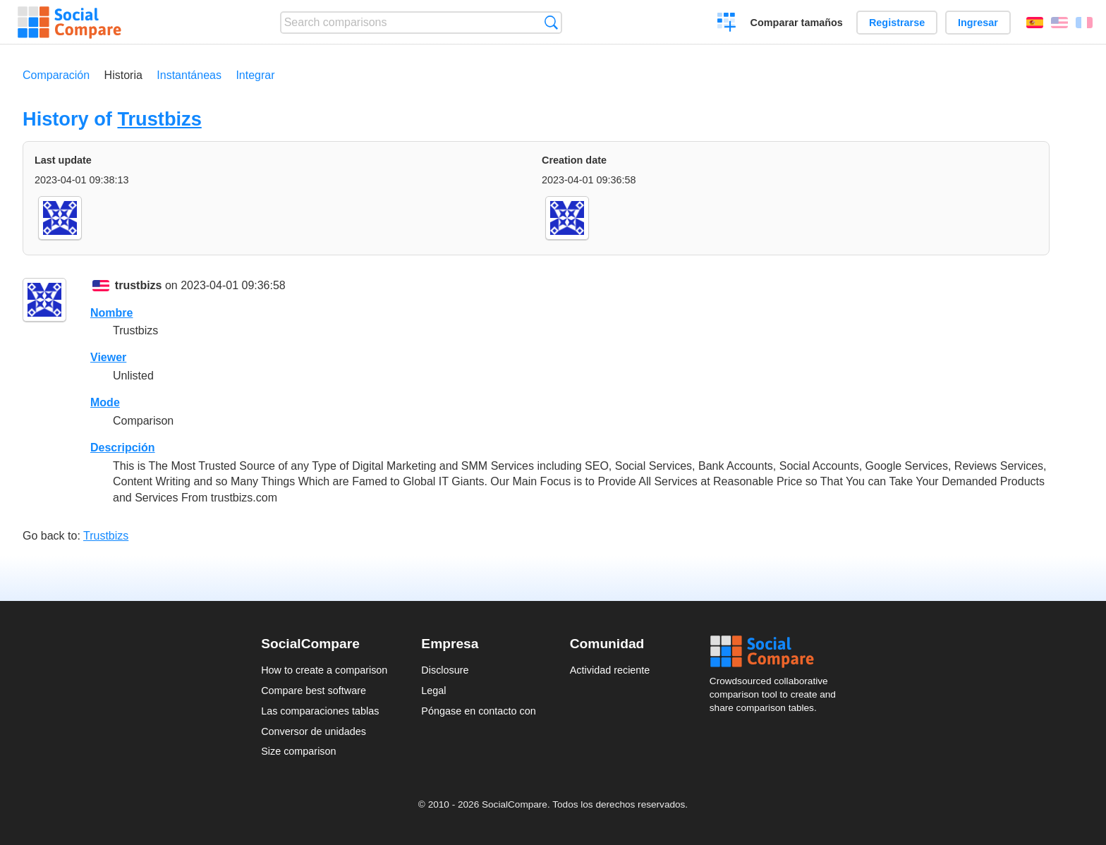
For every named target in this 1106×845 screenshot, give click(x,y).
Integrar (255, 75)
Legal (433, 690)
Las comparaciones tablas (320, 711)
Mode (105, 402)
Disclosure (444, 670)
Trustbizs (159, 119)
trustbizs (138, 285)
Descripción (122, 448)
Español (1034, 22)
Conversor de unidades (313, 731)
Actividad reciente (610, 670)
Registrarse (897, 22)
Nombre (111, 313)
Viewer (108, 357)
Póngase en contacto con (478, 711)
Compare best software (313, 690)
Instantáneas (189, 75)
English (1059, 22)
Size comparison (298, 751)
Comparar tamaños (796, 22)
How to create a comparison (324, 670)
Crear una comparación (726, 24)
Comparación (56, 75)
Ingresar (978, 22)
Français (1084, 22)
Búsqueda (551, 22)
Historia (123, 75)
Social (777, 652)
